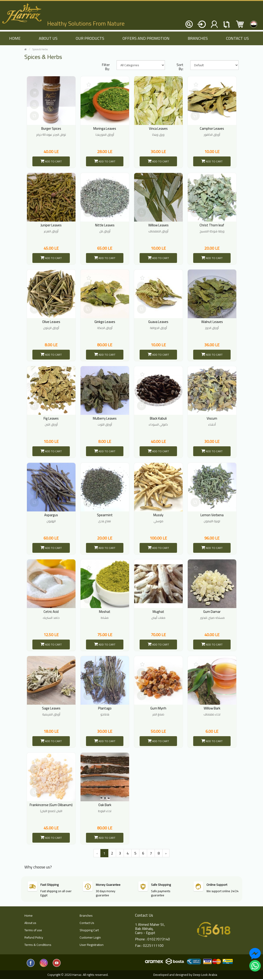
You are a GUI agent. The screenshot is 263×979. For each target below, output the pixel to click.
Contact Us (237, 38)
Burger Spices (51, 128)
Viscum (212, 418)
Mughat (158, 611)
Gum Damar (212, 611)
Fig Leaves (51, 418)
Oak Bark (104, 805)
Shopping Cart (89, 930)
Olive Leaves (51, 321)
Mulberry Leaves (105, 418)
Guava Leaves (158, 321)
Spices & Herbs (40, 49)
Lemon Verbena (212, 515)
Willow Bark (212, 708)
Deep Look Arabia (205, 975)
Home (28, 915)
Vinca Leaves (158, 128)
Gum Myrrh (158, 708)
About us (48, 38)
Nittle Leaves (105, 225)
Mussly (158, 515)
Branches (198, 38)
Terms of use (33, 930)
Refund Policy (33, 937)
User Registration (92, 945)
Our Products (90, 38)
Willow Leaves (158, 225)
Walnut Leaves (212, 321)
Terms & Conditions (37, 945)
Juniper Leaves (51, 225)
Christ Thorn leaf (212, 225)
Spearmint (105, 515)
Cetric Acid (51, 611)
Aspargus (51, 515)
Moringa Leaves (104, 128)
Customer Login (90, 937)
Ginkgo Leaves (104, 321)
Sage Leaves (51, 708)
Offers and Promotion (145, 38)
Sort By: (180, 67)
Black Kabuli (158, 418)
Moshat (104, 611)
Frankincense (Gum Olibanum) (51, 805)
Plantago (105, 708)
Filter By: (106, 67)
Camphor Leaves (212, 128)
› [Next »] (166, 853)
